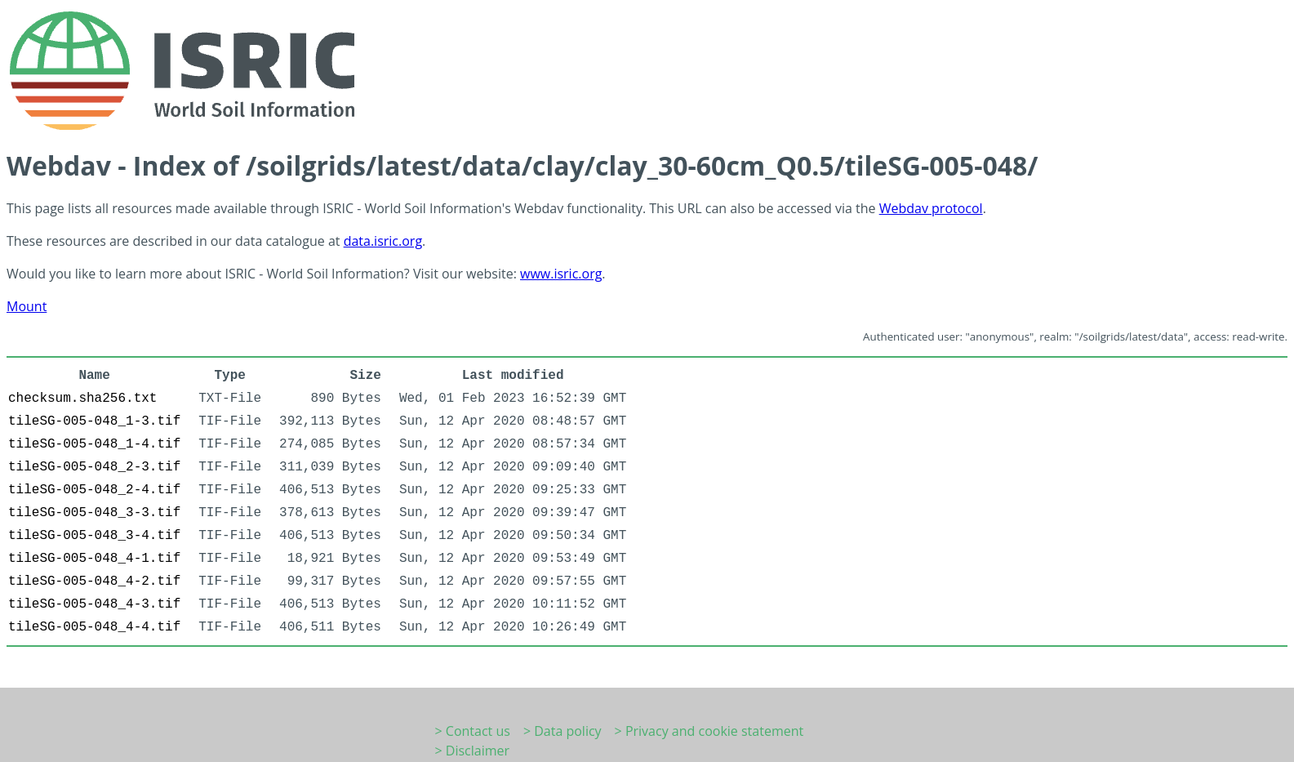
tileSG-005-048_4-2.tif (94, 581)
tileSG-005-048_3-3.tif (94, 513)
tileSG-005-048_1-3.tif (94, 421)
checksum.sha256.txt (82, 399)
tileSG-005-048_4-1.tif (94, 559)
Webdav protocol (931, 208)
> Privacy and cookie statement (709, 731)
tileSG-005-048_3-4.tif (94, 536)
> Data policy (562, 731)
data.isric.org (383, 241)
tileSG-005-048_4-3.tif (94, 604)
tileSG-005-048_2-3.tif (94, 467)
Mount (27, 306)
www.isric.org (561, 274)
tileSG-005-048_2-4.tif (94, 490)
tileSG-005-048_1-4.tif (94, 444)
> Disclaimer (472, 751)
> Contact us (472, 731)
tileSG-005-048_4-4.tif (94, 627)
